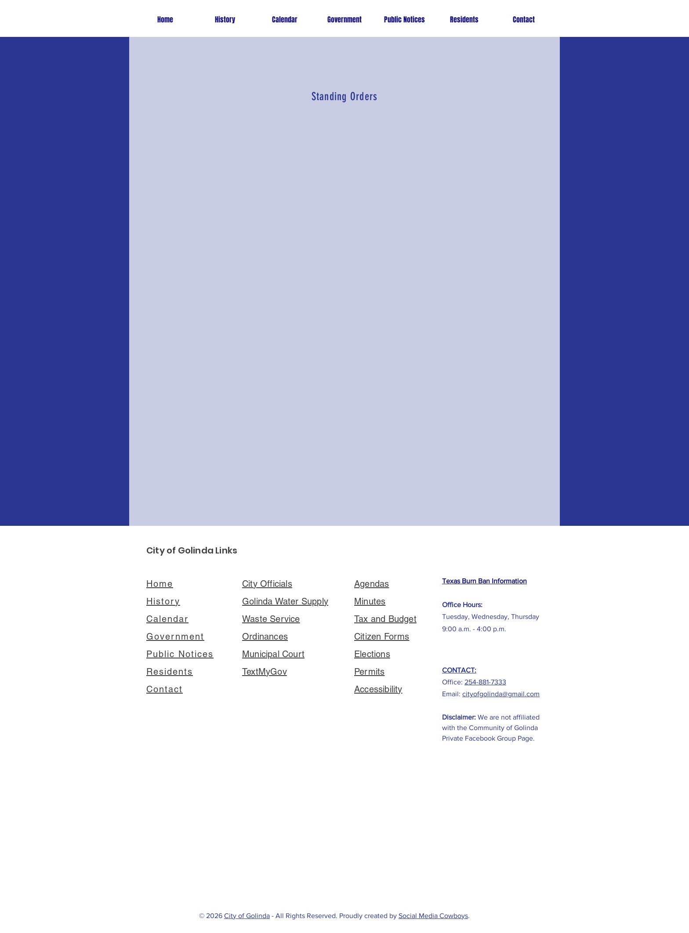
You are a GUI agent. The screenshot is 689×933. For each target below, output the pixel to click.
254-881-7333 (485, 682)
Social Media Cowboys (433, 915)
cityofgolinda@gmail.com (501, 694)
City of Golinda (247, 915)
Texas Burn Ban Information (484, 581)
